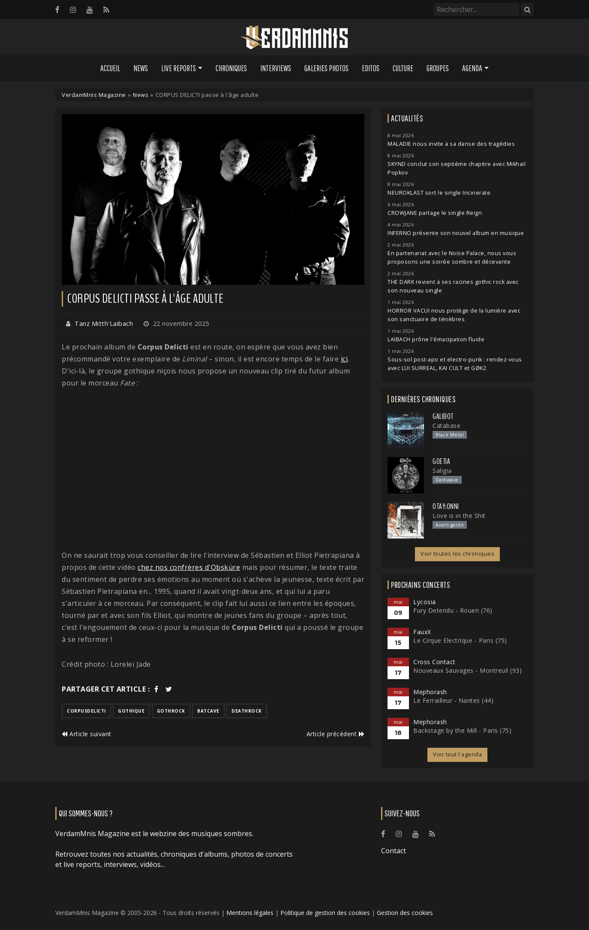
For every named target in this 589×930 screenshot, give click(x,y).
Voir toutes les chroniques (457, 553)
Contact (393, 850)
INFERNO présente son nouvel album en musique (456, 233)
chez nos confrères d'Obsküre (189, 567)
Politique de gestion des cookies (325, 913)
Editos (370, 68)
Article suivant (86, 734)
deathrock (246, 711)
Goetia (441, 461)
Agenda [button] (472, 68)
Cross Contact (434, 662)
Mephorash (430, 692)
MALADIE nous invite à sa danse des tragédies (451, 143)
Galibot (443, 416)
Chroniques (231, 68)
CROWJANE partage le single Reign (435, 213)
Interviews (275, 68)
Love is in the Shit (459, 516)
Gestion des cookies (405, 913)
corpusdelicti (86, 711)
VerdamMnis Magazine (94, 95)
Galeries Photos (326, 68)
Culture (403, 68)
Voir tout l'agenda (457, 754)
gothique (131, 711)
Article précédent (336, 734)
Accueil (110, 68)
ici (344, 359)
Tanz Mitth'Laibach (104, 323)
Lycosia (424, 602)
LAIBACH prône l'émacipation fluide (436, 339)
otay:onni (446, 506)
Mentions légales (249, 913)
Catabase (446, 425)
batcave (208, 711)
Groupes (438, 68)
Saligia (442, 471)
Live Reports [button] (178, 68)
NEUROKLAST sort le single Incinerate (439, 192)
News (140, 68)
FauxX (422, 632)
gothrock (171, 711)
